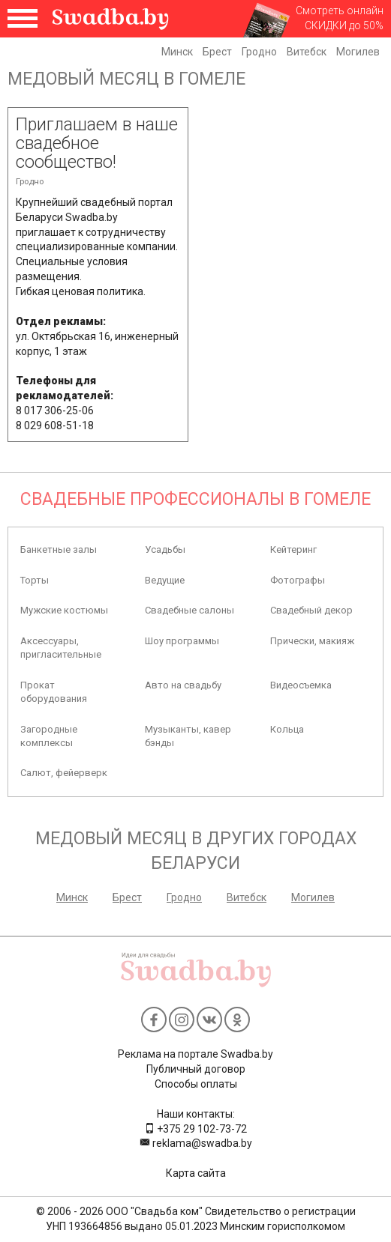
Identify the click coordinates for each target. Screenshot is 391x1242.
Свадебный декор (311, 610)
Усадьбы (165, 549)
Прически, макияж (312, 640)
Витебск (306, 52)
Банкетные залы (58, 549)
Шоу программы (182, 640)
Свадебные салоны (189, 610)
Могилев (358, 52)
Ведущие (165, 580)
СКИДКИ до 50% (344, 25)
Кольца (287, 729)
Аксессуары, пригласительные (60, 647)
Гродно (259, 52)
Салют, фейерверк (63, 772)
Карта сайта (196, 1173)
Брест (217, 52)
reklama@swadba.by (196, 1143)
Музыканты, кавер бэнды (188, 736)
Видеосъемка (301, 685)
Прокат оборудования (53, 691)
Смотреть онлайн (339, 10)
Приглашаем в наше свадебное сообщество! (97, 144)
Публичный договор (195, 1069)
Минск (177, 52)
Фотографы (297, 580)
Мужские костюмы (64, 610)
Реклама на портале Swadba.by (195, 1054)
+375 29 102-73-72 (195, 1129)
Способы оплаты (196, 1084)
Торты (34, 580)
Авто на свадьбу (183, 685)
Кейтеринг (293, 549)
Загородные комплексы (48, 736)
